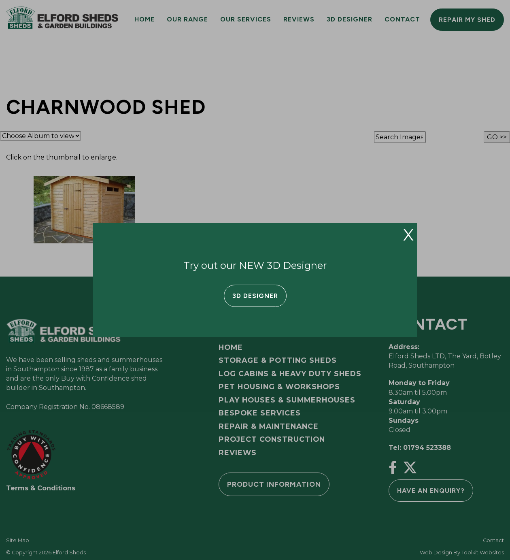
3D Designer (255, 296)
